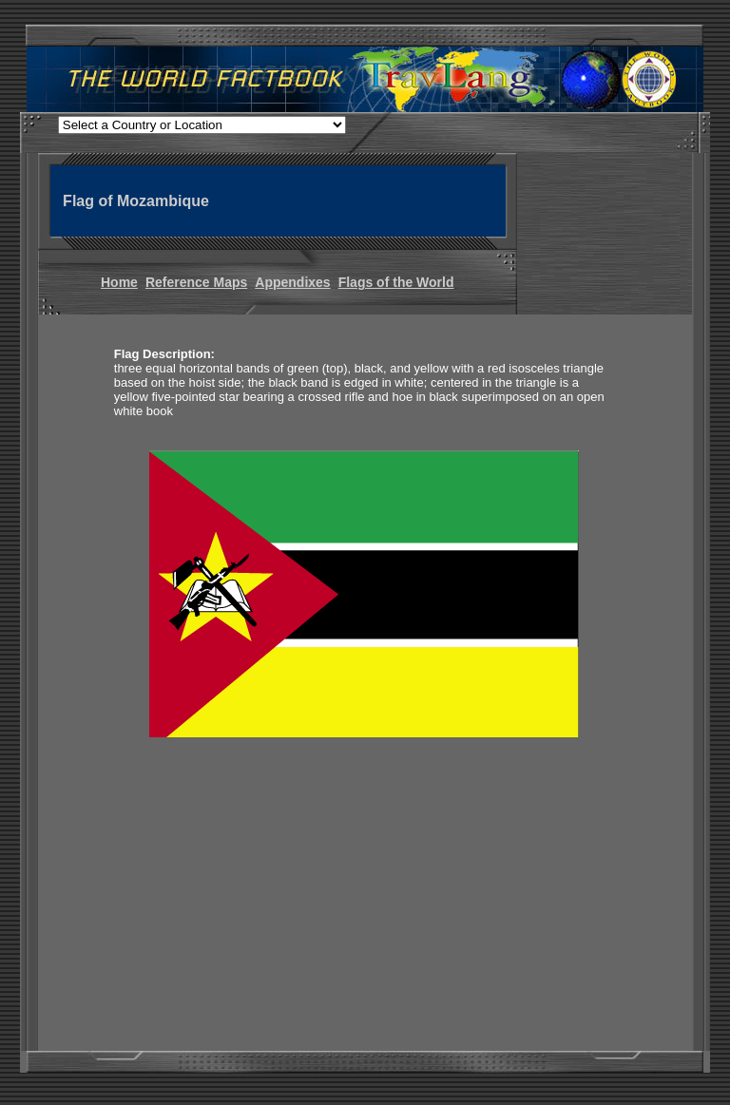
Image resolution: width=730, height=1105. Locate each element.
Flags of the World (396, 282)
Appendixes (292, 282)
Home (119, 282)
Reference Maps (196, 282)
